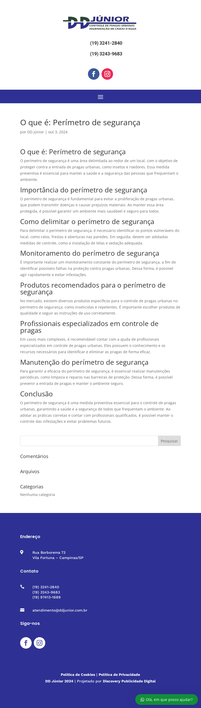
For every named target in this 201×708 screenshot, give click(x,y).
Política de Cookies (78, 674)
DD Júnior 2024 (59, 681)
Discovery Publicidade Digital (129, 681)
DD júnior (35, 131)
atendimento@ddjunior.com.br (59, 610)
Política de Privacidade (119, 674)
